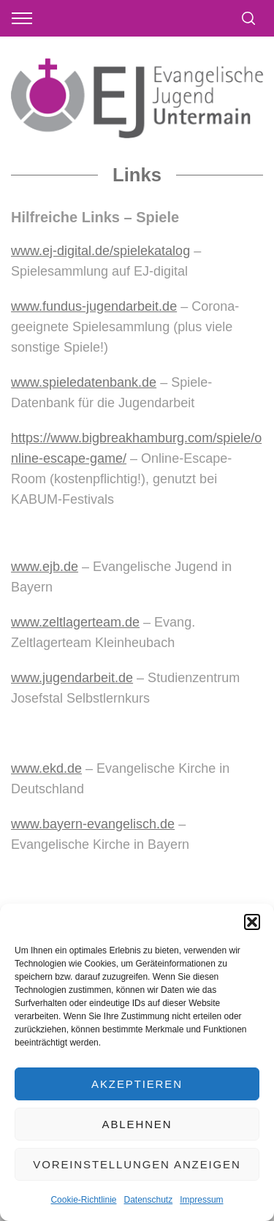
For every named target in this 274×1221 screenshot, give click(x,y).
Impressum (201, 1200)
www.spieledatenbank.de (83, 382)
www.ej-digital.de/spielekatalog (100, 250)
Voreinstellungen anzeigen (136, 1164)
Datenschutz (148, 1200)
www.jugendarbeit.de (72, 677)
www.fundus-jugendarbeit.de (94, 306)
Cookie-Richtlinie (83, 1200)
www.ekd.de (46, 768)
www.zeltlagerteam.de (75, 622)
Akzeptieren (137, 1084)
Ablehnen (137, 1124)
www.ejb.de (44, 566)
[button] (252, 922)
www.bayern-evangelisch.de (93, 824)
